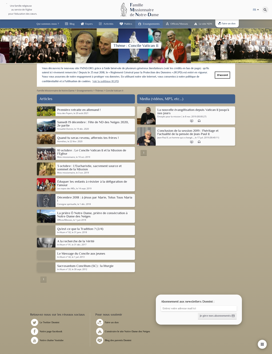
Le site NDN (205, 23)
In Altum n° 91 (64, 244)
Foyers (89, 23)
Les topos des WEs (66, 188)
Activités (108, 23)
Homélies (61, 141)
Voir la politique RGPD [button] (105, 81)
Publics (128, 23)
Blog (72, 23)
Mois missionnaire (66, 157)
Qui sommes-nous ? (48, 23)
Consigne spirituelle (66, 204)
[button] (217, 315)
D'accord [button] (222, 75)
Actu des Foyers (65, 113)
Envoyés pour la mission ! (169, 116)
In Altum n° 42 (64, 257)
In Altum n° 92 (64, 232)
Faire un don (226, 23)
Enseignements (151, 23)
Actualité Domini (65, 129)
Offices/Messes (179, 23)
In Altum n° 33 (64, 269)
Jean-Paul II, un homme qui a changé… (175, 137)
